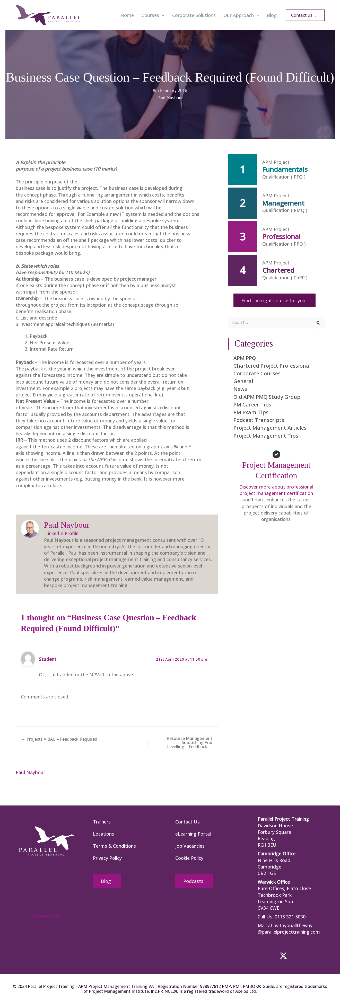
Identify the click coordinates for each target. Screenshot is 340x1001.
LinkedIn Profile (61, 533)
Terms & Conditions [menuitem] (114, 846)
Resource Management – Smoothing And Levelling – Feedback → (189, 742)
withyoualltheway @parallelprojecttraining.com (289, 928)
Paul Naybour (170, 97)
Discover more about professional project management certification (276, 490)
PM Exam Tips (250, 412)
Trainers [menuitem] (102, 822)
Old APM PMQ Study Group (266, 396)
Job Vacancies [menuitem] (190, 846)
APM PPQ (244, 358)
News (240, 388)
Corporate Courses (257, 373)
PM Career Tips (252, 404)
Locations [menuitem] (103, 834)
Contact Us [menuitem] (187, 822)
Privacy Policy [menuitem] (107, 858)
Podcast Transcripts (258, 420)
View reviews (46, 916)
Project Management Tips (265, 435)
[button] (161, 15)
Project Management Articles (270, 427)
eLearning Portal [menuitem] (193, 834)
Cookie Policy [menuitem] (189, 858)
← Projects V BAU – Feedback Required (59, 739)
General (243, 381)
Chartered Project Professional (272, 365)
